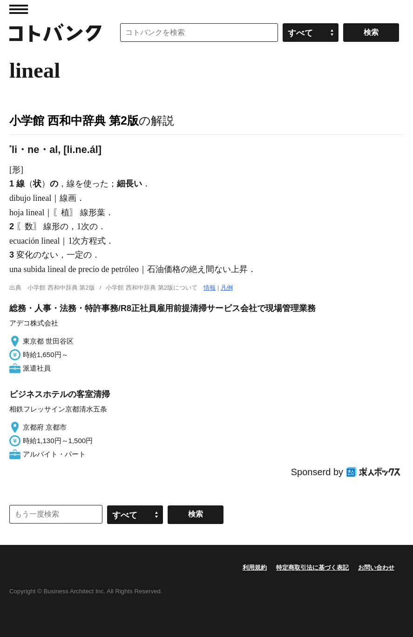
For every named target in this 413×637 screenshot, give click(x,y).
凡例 (227, 287)
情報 (209, 287)
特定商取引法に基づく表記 (312, 567)
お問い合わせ (376, 567)
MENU (18, 9)
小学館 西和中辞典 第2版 (74, 120)
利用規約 (255, 567)
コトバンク (55, 32)
